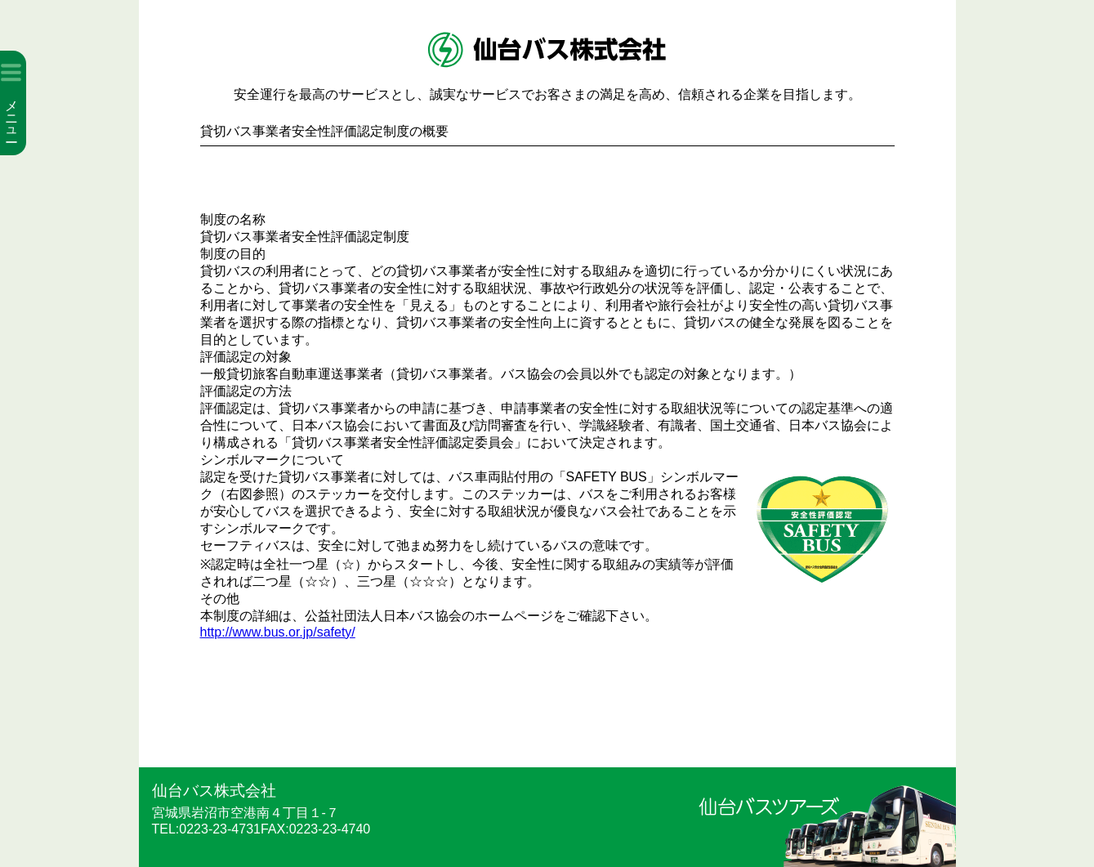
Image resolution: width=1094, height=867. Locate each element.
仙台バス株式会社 (214, 790)
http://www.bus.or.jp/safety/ (277, 632)
